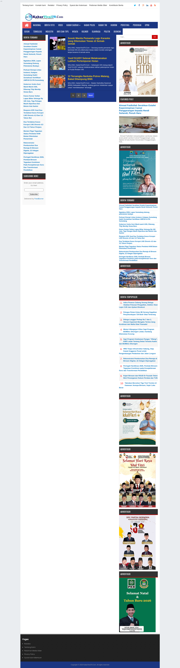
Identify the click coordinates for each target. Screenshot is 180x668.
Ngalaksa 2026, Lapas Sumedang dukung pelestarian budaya (32, 63)
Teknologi (37, 31)
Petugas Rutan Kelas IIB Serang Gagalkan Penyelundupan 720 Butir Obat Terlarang (140, 313)
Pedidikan (137, 25)
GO (155, 37)
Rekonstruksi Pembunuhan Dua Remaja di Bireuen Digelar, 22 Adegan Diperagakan (31, 148)
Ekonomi (117, 31)
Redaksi (51, 5)
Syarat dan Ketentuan (78, 5)
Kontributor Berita (116, 5)
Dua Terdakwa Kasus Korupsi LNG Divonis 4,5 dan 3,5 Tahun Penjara (33, 124)
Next (91, 95)
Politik (107, 31)
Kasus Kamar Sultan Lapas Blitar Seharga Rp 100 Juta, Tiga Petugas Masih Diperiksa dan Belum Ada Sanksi (33, 101)
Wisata (75, 31)
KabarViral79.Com (89, 665)
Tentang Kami (28, 5)
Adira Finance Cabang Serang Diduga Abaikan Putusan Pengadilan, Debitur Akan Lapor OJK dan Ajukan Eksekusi (138, 305)
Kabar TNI (102, 25)
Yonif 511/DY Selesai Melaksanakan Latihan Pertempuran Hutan (87, 59)
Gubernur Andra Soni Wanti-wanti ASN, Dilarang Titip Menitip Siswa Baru (32, 88)
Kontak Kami (40, 5)
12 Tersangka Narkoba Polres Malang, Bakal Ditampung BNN (89, 77)
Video (60, 25)
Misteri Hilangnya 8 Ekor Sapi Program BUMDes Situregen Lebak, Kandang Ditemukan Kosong (136, 331)
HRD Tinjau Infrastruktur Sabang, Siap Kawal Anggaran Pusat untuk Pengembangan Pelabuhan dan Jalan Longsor (137, 351)
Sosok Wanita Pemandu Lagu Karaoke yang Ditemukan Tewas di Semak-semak (89, 41)
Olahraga (96, 31)
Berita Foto (50, 25)
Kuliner (85, 31)
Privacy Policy (62, 5)
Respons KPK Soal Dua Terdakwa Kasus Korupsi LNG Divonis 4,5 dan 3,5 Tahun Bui (33, 114)
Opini (147, 25)
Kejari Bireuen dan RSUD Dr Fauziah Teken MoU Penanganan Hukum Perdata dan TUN (140, 377)
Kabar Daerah (73, 25)
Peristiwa (125, 25)
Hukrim (114, 25)
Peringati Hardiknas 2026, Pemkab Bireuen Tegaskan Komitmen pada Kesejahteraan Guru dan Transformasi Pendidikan (34, 163)
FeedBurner (38, 199)
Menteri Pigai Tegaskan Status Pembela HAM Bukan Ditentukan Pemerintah (33, 135)
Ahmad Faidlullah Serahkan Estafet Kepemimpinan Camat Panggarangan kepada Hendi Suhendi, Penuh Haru (33, 50)
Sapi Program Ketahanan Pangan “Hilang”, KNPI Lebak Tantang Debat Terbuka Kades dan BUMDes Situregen (138, 341)
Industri (49, 31)
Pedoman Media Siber (98, 5)
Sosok (27, 31)
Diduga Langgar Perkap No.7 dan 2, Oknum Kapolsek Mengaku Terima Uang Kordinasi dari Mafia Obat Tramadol (137, 322)
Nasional (37, 25)
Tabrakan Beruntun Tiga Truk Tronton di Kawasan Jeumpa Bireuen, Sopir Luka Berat (138, 385)
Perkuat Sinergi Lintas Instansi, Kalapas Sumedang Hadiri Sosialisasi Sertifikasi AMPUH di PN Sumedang (34, 75)
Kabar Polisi (89, 25)
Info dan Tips (63, 31)
